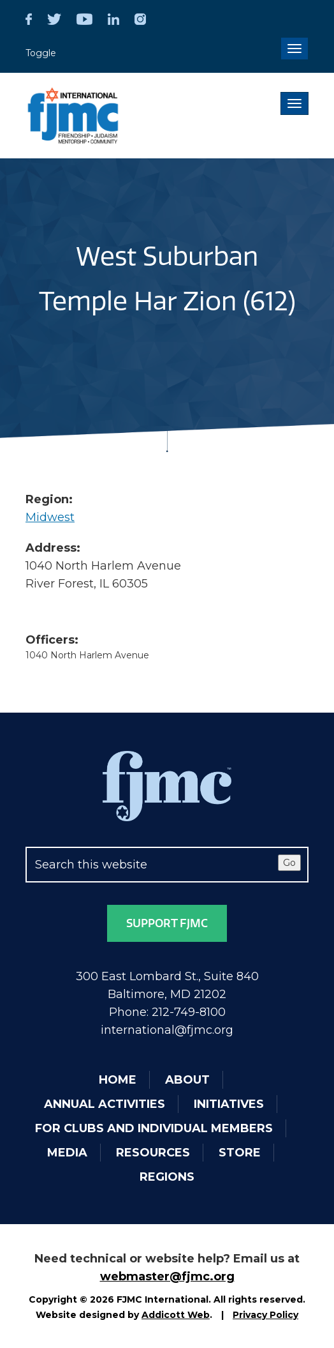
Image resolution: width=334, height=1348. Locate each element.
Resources (153, 1153)
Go (289, 862)
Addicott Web (176, 1315)
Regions (167, 1177)
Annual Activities (104, 1104)
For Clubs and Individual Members (154, 1128)
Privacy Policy (265, 1315)
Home (117, 1080)
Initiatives (229, 1104)
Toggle (40, 53)
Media (67, 1153)
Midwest (50, 517)
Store (240, 1153)
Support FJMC (167, 923)
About (187, 1080)
